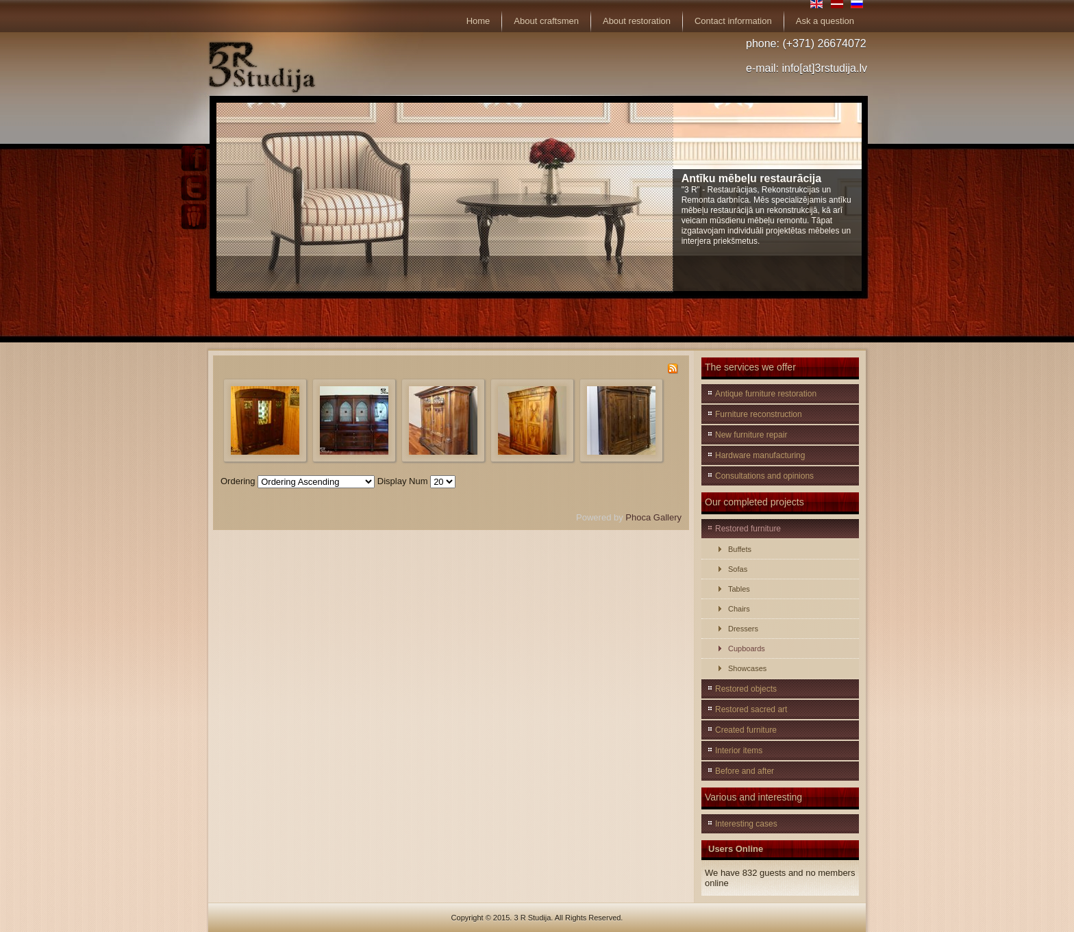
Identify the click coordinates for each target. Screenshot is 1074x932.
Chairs (739, 609)
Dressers (743, 629)
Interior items (738, 750)
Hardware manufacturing (760, 455)
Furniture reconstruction (758, 414)
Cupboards (746, 648)
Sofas (737, 569)
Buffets (739, 549)
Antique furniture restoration (765, 394)
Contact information (733, 21)
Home (478, 21)
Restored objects (746, 689)
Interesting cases (746, 824)
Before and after (744, 771)
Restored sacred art (751, 709)
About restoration (637, 21)
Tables (739, 589)
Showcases (747, 668)
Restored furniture (748, 528)
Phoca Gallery (653, 517)
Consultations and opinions (764, 476)
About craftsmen (546, 21)
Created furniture (746, 730)
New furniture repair (751, 435)
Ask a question (825, 21)
